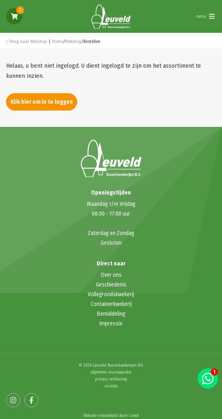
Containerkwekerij (111, 304)
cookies (111, 386)
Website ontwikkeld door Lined (111, 415)
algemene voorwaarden (111, 372)
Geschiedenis (111, 284)
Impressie (111, 323)
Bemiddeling (111, 313)
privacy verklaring (111, 379)
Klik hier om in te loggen (42, 101)
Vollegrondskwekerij (111, 294)
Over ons (111, 274)
